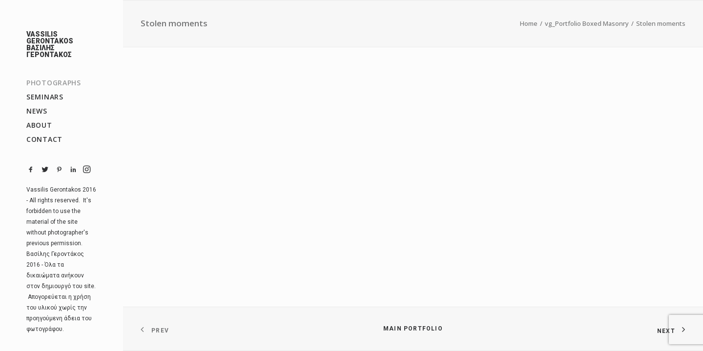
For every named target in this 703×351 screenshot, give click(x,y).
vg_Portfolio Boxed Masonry (587, 23)
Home (529, 23)
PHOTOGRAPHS (53, 82)
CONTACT (44, 139)
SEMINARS (44, 96)
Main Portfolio (413, 328)
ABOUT (39, 125)
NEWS (36, 111)
